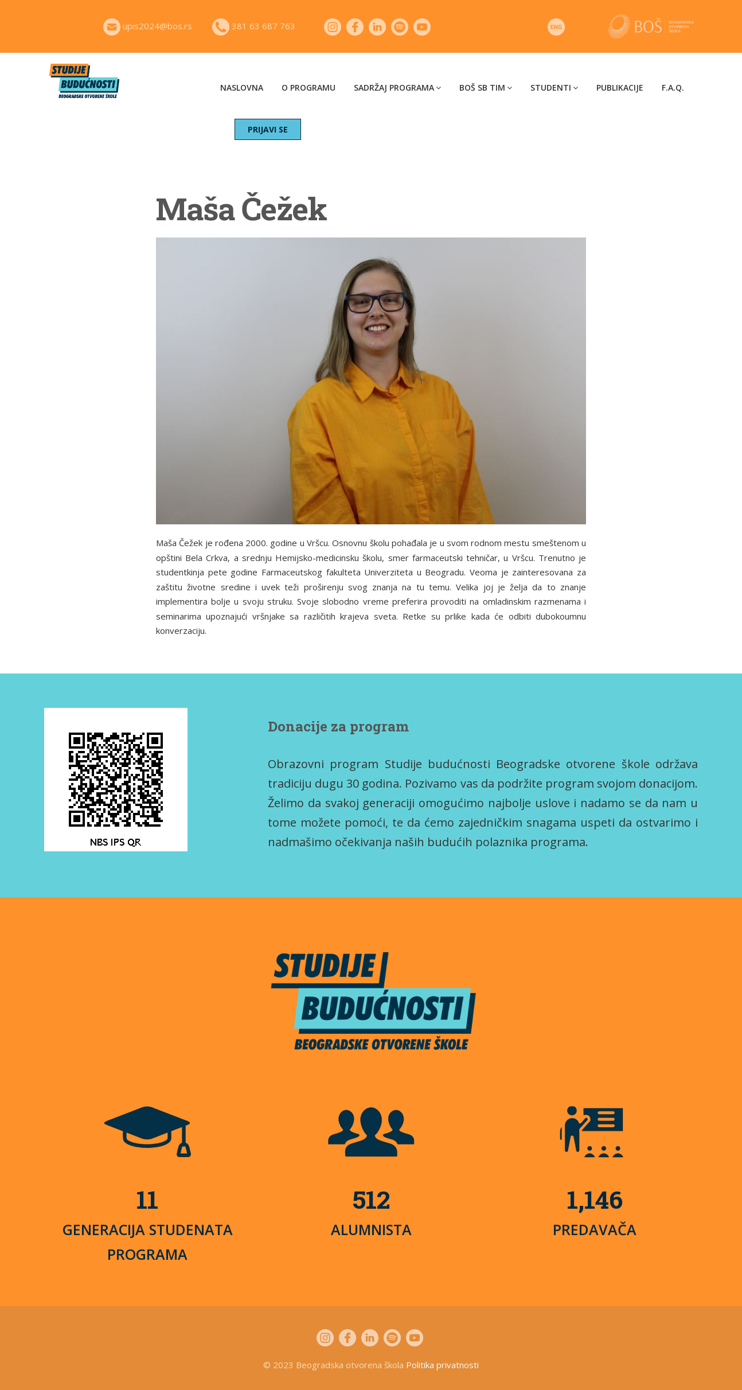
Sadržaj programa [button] (397, 87)
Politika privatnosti (442, 1364)
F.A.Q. (673, 87)
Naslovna (241, 87)
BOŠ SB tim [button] (485, 87)
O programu (308, 87)
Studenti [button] (554, 87)
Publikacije (619, 87)
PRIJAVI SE (268, 129)
